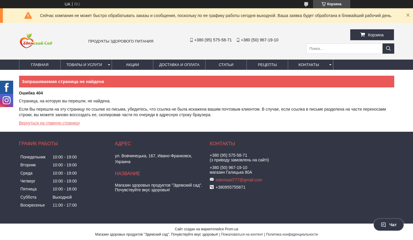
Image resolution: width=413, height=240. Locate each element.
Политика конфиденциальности (292, 234)
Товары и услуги (84, 64)
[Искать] (388, 48)
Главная (40, 64)
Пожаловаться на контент (242, 234)
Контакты (308, 64)
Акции (132, 64)
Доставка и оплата (179, 64)
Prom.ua (231, 229)
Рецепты (267, 64)
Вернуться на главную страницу (49, 123)
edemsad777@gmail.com (239, 180)
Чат (389, 224)
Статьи (226, 64)
